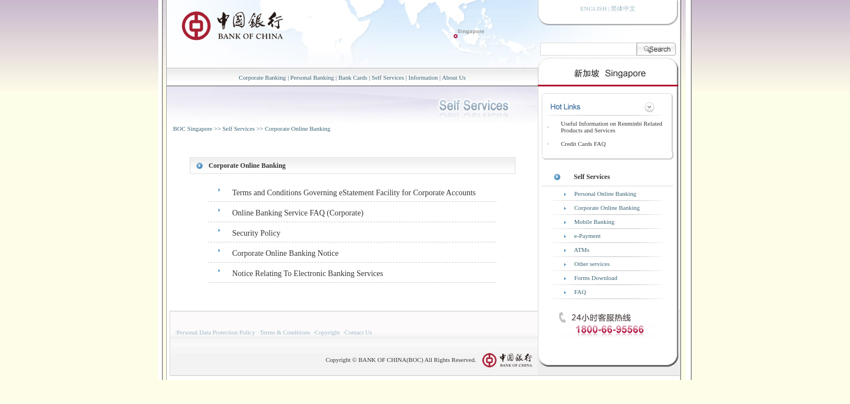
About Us (453, 77)
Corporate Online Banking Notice (285, 253)
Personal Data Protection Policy (215, 332)
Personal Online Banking (605, 193)
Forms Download (596, 277)
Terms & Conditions (285, 332)
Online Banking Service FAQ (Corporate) (298, 213)
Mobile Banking (594, 221)
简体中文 (623, 8)
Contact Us (358, 332)
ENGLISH (594, 8)
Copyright (327, 332)
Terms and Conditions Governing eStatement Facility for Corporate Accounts (354, 193)
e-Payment (587, 235)
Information (423, 77)
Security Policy (256, 233)
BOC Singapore (192, 128)
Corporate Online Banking (298, 128)
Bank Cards (353, 77)
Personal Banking (312, 77)
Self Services (388, 77)
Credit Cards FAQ (583, 143)
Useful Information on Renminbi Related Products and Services (611, 127)
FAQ (580, 291)
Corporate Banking (262, 77)
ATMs (581, 249)
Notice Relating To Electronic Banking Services (307, 273)
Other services (592, 263)
